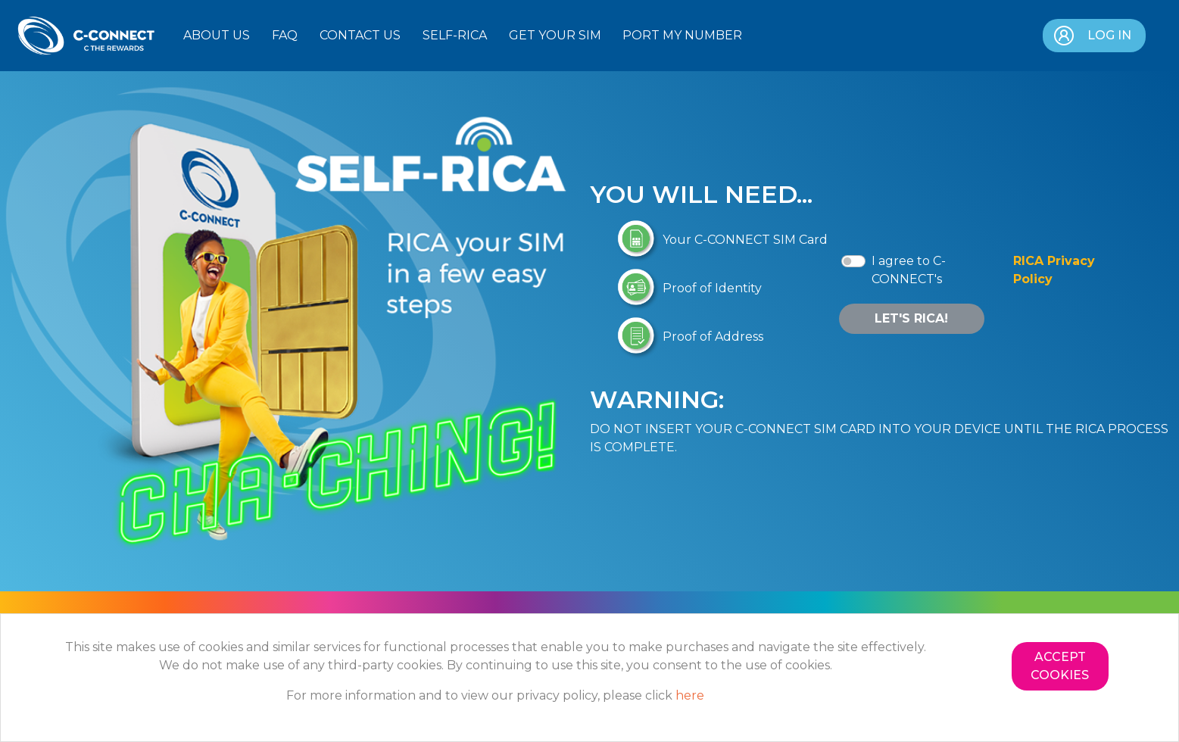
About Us (216, 35)
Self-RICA (455, 35)
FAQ (285, 35)
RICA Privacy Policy (1054, 270)
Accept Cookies (1060, 666)
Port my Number (682, 35)
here (689, 695)
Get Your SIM (555, 35)
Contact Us (360, 35)
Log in (1091, 35)
